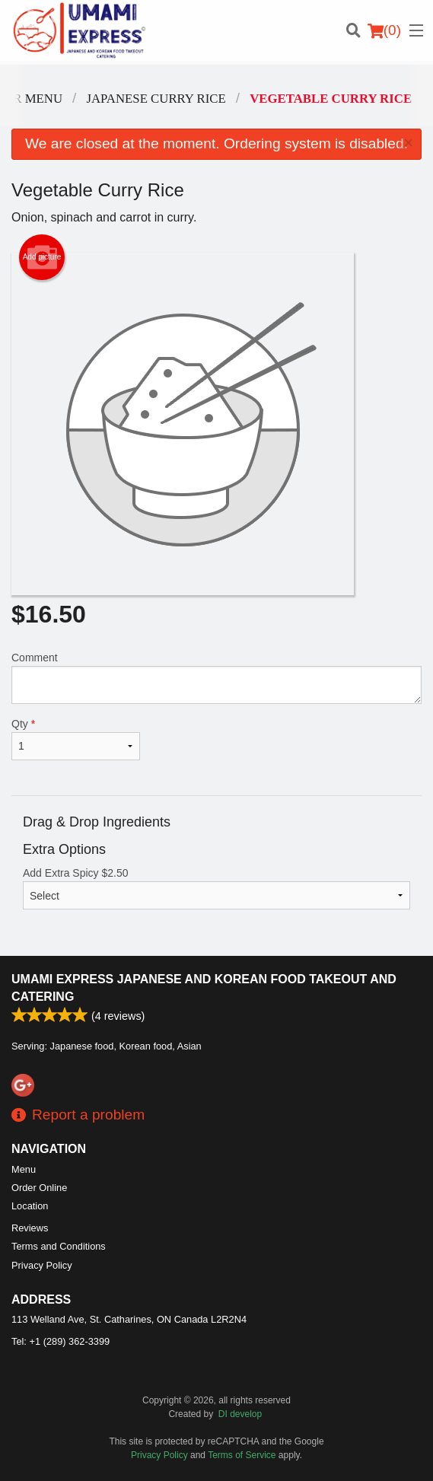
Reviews (29, 1228)
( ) (384, 30)
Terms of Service (241, 1455)
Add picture (42, 257)
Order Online (39, 1187)
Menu (23, 1169)
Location (29, 1206)
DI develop (240, 1414)
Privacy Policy (41, 1265)
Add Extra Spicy (216, 888)
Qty (75, 739)
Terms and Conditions (58, 1246)
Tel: (60, 1341)
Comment (216, 677)
